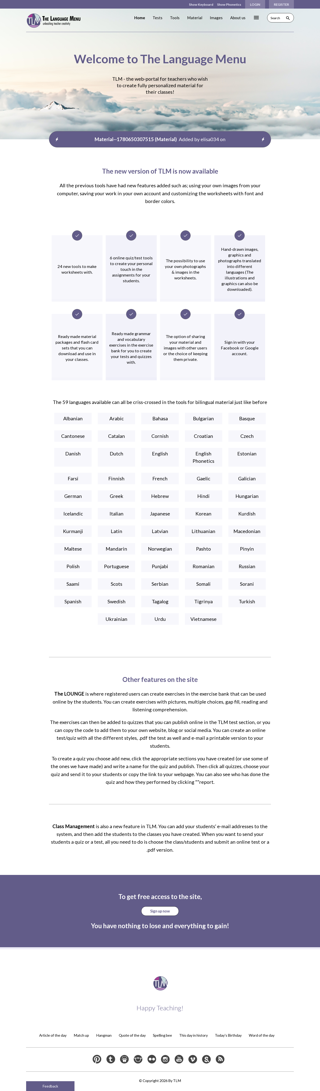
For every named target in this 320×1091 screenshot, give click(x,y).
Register (281, 4)
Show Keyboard (201, 4)
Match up (81, 1035)
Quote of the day (132, 1035)
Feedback (50, 1086)
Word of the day (261, 1035)
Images (216, 17)
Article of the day (53, 1035)
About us (238, 17)
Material (194, 17)
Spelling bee (162, 1035)
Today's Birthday (228, 1035)
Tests (157, 17)
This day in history (193, 1035)
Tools (175, 17)
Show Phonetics (229, 4)
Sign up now (160, 911)
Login (255, 4)
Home (139, 17)
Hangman (104, 1035)
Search (280, 18)
